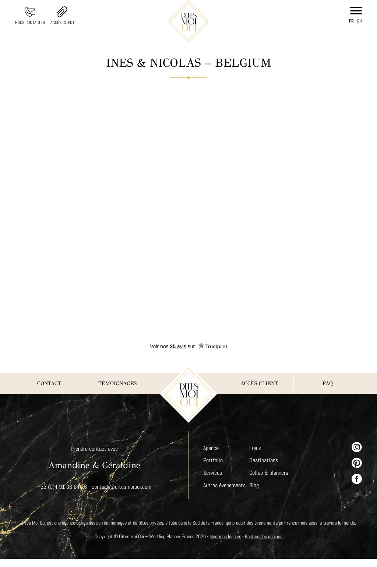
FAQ (328, 383)
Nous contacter (30, 22)
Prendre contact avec (94, 449)
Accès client (63, 22)
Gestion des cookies (266, 544)
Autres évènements (224, 485)
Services (212, 473)
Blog (255, 485)
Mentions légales (226, 544)
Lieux (256, 448)
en (359, 21)
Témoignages (117, 383)
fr (351, 21)
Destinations (264, 460)
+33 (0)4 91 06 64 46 (62, 487)
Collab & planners (269, 473)
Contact (49, 383)
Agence (211, 448)
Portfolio (212, 460)
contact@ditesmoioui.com (121, 487)
